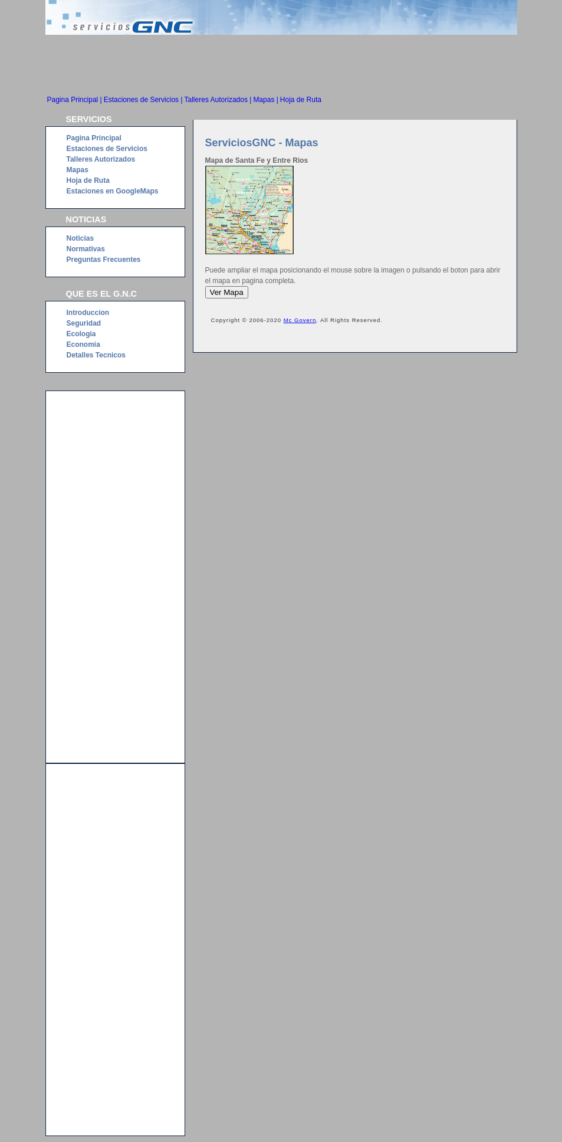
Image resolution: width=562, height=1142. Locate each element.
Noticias (80, 238)
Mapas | (265, 100)
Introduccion (88, 313)
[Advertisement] (281, 67)
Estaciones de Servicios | (143, 100)
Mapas (77, 170)
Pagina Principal (94, 138)
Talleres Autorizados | (218, 100)
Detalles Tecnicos (96, 355)
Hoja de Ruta (300, 100)
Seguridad (84, 323)
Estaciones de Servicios (107, 149)
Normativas (86, 249)
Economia (83, 344)
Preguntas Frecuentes (104, 259)
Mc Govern (300, 320)
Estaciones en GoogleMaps (113, 191)
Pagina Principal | (74, 100)
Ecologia (81, 334)
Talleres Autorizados (101, 159)
